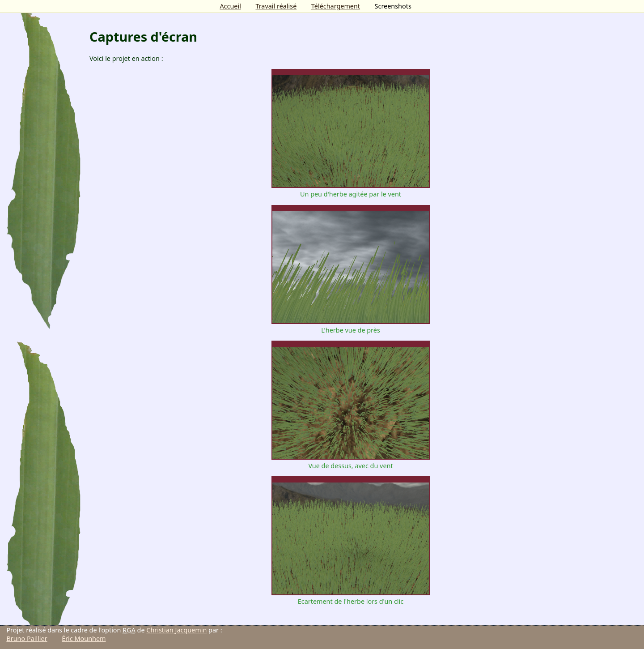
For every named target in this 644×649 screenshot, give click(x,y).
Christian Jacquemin (176, 630)
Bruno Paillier (26, 638)
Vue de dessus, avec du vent (350, 461)
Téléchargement (335, 6)
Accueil (230, 6)
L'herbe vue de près (350, 325)
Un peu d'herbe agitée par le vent (350, 189)
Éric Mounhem (84, 638)
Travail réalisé (276, 6)
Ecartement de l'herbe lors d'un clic (350, 597)
